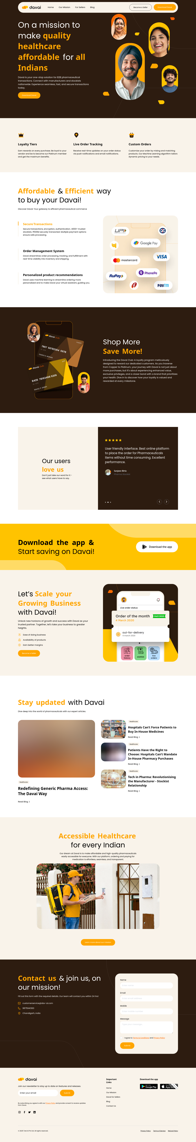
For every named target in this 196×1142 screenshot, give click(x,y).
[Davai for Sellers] (113, 1097)
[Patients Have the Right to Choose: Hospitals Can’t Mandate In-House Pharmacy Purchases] (113, 752)
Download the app (157, 546)
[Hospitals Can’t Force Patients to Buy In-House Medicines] (113, 729)
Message (124, 1018)
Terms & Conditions (141, 1038)
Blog (92, 7)
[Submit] (67, 1093)
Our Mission (64, 7)
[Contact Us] (113, 1106)
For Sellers (80, 7)
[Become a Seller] (140, 7)
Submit (127, 1045)
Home (51, 7)
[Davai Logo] (31, 7)
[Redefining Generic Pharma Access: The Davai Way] (56, 749)
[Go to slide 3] (110, 502)
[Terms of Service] (159, 1131)
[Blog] (113, 1101)
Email (123, 992)
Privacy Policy (159, 1038)
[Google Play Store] (149, 1086)
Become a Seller (141, 7)
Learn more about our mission (98, 942)
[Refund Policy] (173, 1131)
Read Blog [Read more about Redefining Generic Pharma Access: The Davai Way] (24, 801)
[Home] (113, 1088)
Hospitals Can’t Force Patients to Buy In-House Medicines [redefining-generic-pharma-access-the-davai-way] (152, 729)
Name (123, 979)
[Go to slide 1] (105, 502)
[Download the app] (157, 546)
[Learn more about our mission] (98, 942)
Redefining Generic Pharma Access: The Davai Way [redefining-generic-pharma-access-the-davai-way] (53, 791)
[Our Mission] (113, 1092)
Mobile (123, 1005)
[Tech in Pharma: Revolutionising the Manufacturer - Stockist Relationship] (113, 779)
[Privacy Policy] (146, 1131)
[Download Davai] (165, 7)
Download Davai (165, 7)
